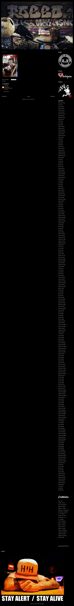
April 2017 (60, 251)
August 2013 (60, 331)
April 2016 (60, 273)
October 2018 (60, 219)
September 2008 (61, 439)
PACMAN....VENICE (61, 528)
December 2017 (61, 237)
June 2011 (60, 379)
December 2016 (61, 259)
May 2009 (60, 424)
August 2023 (60, 119)
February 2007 (60, 473)
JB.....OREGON (61, 519)
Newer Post (4, 96)
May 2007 (60, 468)
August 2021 (60, 157)
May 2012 (60, 359)
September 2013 (61, 330)
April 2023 (60, 124)
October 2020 (60, 175)
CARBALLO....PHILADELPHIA (63, 510)
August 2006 (60, 484)
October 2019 (60, 197)
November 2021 (61, 153)
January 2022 (60, 150)
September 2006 (61, 482)
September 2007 (61, 460)
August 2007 (60, 462)
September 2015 (61, 286)
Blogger (42, 603)
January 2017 (60, 257)
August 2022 (60, 137)
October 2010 (60, 393)
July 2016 (60, 268)
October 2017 (60, 241)
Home (28, 96)
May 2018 (60, 228)
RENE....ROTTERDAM (62, 530)
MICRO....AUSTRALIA (62, 522)
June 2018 (60, 226)
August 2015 (60, 288)
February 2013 (60, 342)
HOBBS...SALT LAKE (62, 515)
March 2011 (60, 384)
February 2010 (60, 408)
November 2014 (61, 304)
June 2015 (60, 291)
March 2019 (60, 210)
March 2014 (60, 319)
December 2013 (61, 324)
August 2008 (60, 440)
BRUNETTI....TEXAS (62, 508)
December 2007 (61, 455)
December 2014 (61, 302)
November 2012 (61, 348)
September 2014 (61, 308)
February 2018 (60, 233)
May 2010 (60, 402)
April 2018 (60, 230)
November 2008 (61, 435)
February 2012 (60, 364)
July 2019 (60, 202)
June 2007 (60, 466)
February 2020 (60, 190)
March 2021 (60, 166)
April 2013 (60, 339)
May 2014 (60, 315)
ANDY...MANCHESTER (62, 504)
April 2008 (60, 448)
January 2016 (60, 279)
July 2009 (60, 420)
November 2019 (61, 195)
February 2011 (60, 386)
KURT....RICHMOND (61, 521)
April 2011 (60, 382)
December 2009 (61, 411)
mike (5, 85)
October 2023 (60, 115)
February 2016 (60, 277)
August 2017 (60, 244)
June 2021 (60, 161)
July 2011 (60, 377)
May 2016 (60, 271)
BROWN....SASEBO (61, 506)
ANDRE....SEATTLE (61, 502)
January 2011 (60, 388)
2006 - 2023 (60, 501)
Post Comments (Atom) (30, 99)
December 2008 (61, 433)
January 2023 (60, 128)
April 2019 (60, 208)
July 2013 (60, 333)
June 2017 (60, 248)
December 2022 (61, 130)
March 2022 (60, 146)
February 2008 (60, 451)
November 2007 (61, 457)
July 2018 (60, 224)
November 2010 (61, 391)
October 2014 (60, 306)
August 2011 (60, 375)
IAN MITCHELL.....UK (62, 517)
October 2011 (60, 371)
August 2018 (60, 222)
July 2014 (60, 311)
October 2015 (60, 284)
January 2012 (60, 366)
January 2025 (60, 106)
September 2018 (61, 221)
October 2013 (60, 328)
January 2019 (60, 213)
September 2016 (61, 264)
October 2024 (60, 108)
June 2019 (60, 204)
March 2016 (60, 275)
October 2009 (60, 415)
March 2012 (60, 362)
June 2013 (60, 335)
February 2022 (60, 148)
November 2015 (61, 282)
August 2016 (60, 266)
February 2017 (60, 255)
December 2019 (61, 193)
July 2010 (60, 399)
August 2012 (60, 353)
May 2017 (60, 250)
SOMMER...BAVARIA (62, 533)
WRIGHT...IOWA (61, 537)
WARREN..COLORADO (62, 535)
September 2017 (61, 242)
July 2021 (60, 159)
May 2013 (60, 337)
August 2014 (60, 310)
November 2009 (61, 413)
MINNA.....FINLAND (61, 524)
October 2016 (60, 262)
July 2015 (60, 290)
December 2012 (61, 346)
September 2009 (61, 417)
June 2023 (60, 122)
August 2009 (60, 419)
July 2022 (60, 139)
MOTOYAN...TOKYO (61, 526)
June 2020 (60, 182)
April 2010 (60, 404)
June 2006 (60, 486)
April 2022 (60, 144)
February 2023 (60, 126)
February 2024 (60, 110)
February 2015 (60, 299)
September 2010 (61, 395)
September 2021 (61, 155)
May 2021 (60, 162)
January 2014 (60, 322)
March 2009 (60, 428)
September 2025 (61, 102)
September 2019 (61, 199)
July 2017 (60, 246)
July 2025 (60, 104)
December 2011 (61, 368)
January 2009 (60, 431)
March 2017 (60, 253)
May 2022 (60, 142)
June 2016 (60, 270)
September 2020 (61, 177)
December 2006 (61, 477)
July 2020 (60, 181)
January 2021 (60, 170)
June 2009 (60, 422)
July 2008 (60, 442)
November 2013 (61, 326)
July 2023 (60, 121)
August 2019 (60, 201)
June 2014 (60, 313)
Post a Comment (6, 91)
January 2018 (60, 235)
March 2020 (60, 188)
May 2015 (60, 293)
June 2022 (60, 141)
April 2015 (60, 295)
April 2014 (60, 317)
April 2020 (60, 186)
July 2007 (60, 464)
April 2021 (60, 164)
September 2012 (61, 351)
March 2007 (60, 471)
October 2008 (60, 437)
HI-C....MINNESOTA (61, 513)
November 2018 (61, 217)
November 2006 (61, 479)
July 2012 (60, 355)
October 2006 (60, 480)
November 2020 (61, 173)
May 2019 (60, 206)
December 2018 (61, 215)
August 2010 (60, 397)
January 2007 (60, 475)
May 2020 (60, 184)
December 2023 (61, 113)
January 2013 (60, 344)
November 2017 (61, 239)
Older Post (53, 96)
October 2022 (60, 133)
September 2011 (61, 373)
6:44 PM (6, 89)
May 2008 (60, 446)
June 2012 (60, 357)
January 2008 (60, 453)
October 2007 (60, 459)
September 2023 (61, 117)
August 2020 (60, 179)
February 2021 (60, 168)
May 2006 (60, 488)
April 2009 (60, 426)
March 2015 (60, 297)
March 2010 (60, 406)
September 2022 (61, 135)
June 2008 (60, 444)
